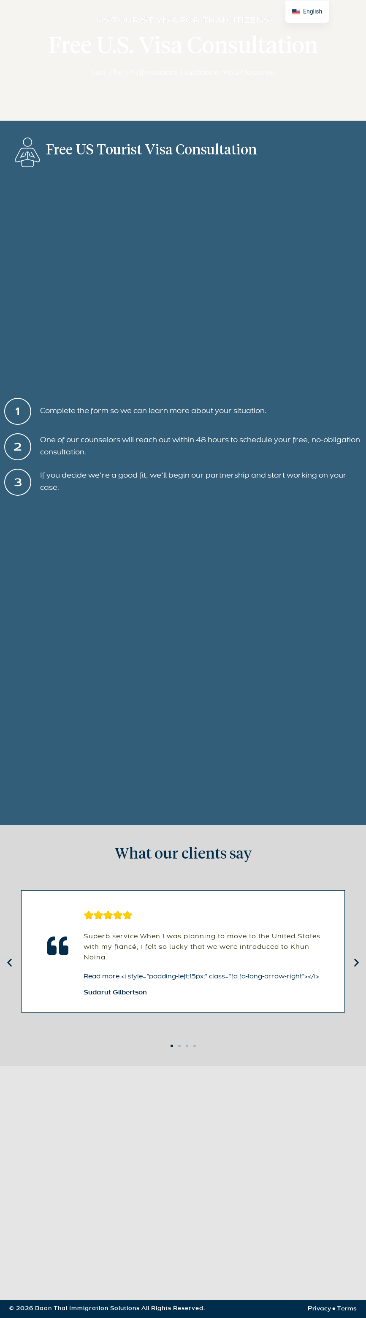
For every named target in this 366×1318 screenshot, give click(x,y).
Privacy (319, 1309)
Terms (347, 1309)
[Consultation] (181, 658)
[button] (9, 962)
